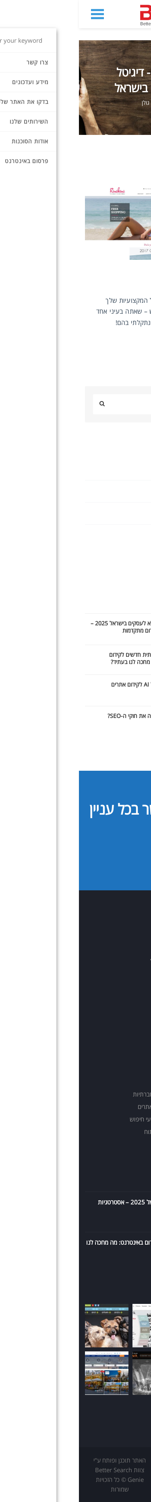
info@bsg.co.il (111, 989)
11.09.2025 (134, 1261)
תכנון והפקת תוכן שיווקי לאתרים (97, 1107)
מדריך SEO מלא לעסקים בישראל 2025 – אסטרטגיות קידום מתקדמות (58, 627)
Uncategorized (125, 513)
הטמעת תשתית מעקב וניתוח (100, 1132)
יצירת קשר (106, 851)
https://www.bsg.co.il (101, 1002)
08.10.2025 (134, 1180)
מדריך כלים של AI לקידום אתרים (68, 684)
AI (142, 469)
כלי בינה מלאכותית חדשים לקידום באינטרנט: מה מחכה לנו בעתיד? (67, 658)
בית (141, 102)
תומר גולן (73, 102)
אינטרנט (135, 535)
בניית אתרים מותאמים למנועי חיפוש (93, 1119)
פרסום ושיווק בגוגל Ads (106, 1082)
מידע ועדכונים (110, 102)
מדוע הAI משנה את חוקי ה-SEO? (67, 716)
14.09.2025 (134, 1221)
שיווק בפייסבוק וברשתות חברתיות (94, 1094)
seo (140, 491)
